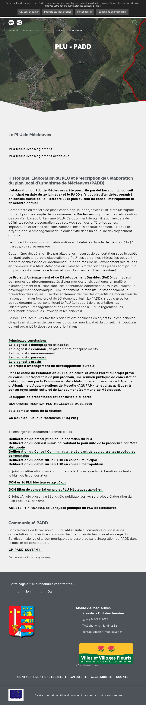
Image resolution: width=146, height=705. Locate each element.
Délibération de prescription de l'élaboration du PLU (50, 439)
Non (28, 591)
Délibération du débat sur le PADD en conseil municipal (53, 460)
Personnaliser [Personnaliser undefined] (84, 12)
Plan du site (77, 676)
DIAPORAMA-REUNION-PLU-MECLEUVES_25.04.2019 (50, 404)
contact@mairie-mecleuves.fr (102, 631)
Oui (50, 591)
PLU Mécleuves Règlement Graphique (39, 156)
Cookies (122, 676)
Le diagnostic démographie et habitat (39, 345)
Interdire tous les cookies (57, 12)
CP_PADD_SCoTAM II (25, 550)
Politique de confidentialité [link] (112, 12)
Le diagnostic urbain (25, 362)
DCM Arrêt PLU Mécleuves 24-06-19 (37, 482)
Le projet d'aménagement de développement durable (52, 366)
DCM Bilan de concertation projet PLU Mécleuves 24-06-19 (55, 489)
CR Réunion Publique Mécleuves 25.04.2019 (43, 418)
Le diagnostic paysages (27, 357)
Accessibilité (101, 676)
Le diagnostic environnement (32, 353)
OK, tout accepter (29, 12)
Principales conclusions (27, 340)
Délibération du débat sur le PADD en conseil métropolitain (56, 464)
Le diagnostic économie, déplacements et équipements (53, 349)
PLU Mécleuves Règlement (30, 149)
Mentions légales (49, 676)
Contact (24, 676)
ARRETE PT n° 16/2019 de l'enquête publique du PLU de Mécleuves (63, 508)
